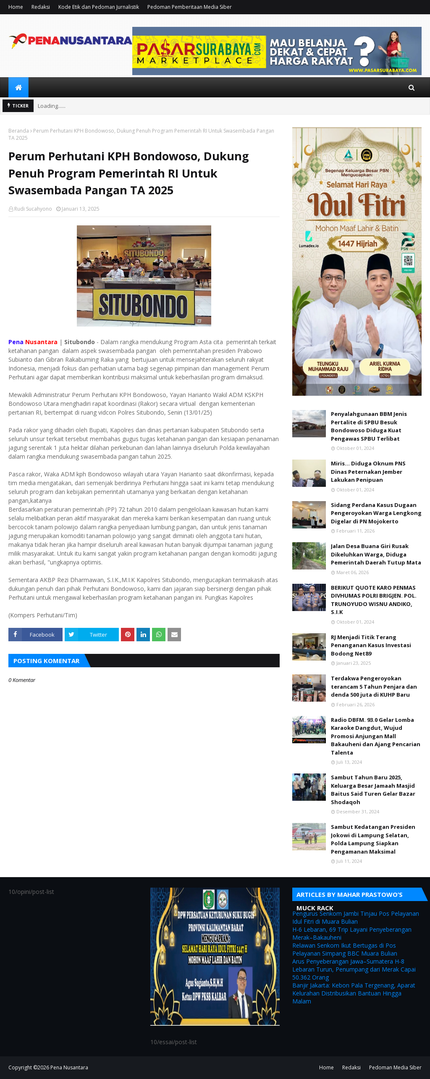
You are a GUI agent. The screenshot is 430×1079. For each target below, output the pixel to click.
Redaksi (40, 6)
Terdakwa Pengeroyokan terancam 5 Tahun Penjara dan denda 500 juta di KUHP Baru (374, 686)
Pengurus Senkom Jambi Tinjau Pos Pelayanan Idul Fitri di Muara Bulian (355, 917)
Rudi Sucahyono (33, 208)
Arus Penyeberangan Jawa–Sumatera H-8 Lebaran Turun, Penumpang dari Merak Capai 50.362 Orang (354, 969)
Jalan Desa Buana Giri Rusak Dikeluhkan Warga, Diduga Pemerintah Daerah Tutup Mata (376, 554)
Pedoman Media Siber (395, 1067)
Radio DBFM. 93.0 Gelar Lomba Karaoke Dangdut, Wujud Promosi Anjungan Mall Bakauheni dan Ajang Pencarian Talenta (375, 736)
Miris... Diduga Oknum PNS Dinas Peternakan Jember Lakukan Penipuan (368, 471)
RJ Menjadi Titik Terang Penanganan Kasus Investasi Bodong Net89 (371, 645)
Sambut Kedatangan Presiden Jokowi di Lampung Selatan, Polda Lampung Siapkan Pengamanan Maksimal (373, 839)
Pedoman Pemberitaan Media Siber (189, 6)
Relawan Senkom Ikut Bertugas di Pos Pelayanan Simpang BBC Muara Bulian (344, 949)
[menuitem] (18, 87)
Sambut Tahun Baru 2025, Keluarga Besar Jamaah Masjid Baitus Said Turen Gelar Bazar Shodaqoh (373, 789)
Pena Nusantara (69, 1067)
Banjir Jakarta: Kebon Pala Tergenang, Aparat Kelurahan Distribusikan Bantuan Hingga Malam (353, 993)
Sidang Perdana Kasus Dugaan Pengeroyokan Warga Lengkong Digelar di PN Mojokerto (376, 513)
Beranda (18, 130)
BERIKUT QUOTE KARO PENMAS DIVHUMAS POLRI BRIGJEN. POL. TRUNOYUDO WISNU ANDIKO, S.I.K (374, 600)
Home (15, 6)
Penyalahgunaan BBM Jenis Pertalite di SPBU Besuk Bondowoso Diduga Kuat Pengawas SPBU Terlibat (369, 426)
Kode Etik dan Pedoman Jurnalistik (98, 6)
